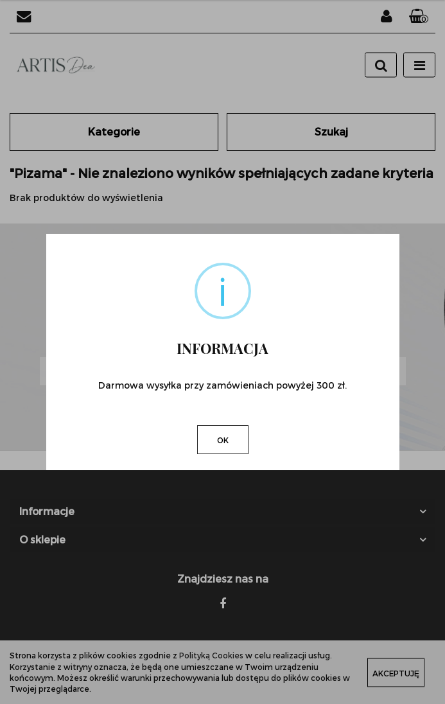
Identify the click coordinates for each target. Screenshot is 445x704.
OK (223, 440)
